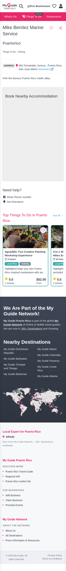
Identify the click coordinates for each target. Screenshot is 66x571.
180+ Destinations (31, 328)
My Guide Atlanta (47, 376)
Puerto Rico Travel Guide (19, 471)
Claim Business (13, 500)
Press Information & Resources (22, 540)
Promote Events (14, 505)
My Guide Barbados (15, 358)
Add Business (13, 495)
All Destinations (14, 535)
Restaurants (54, 16)
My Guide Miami (46, 349)
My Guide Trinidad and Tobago (14, 366)
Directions (46, 69)
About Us (10, 530)
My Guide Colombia (49, 354)
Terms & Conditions (52, 558)
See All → (58, 215)
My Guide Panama (48, 360)
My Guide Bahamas (15, 374)
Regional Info (12, 476)
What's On (10, 16)
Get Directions (13, 201)
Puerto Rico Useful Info (18, 481)
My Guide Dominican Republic (16, 351)
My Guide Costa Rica (46, 368)
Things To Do (32, 16)
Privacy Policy (55, 555)
